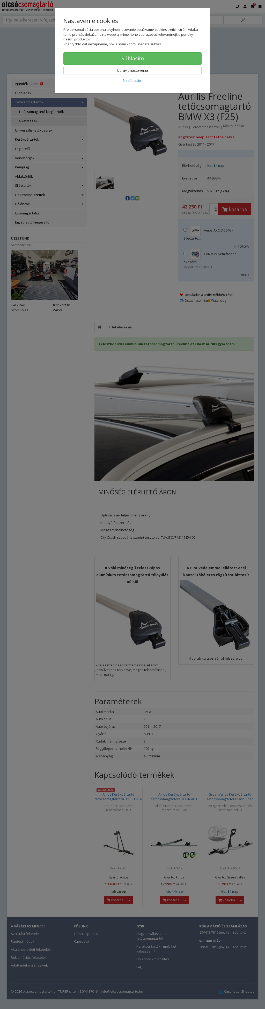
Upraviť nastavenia (132, 70)
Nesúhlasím (132, 80)
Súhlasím (132, 58)
